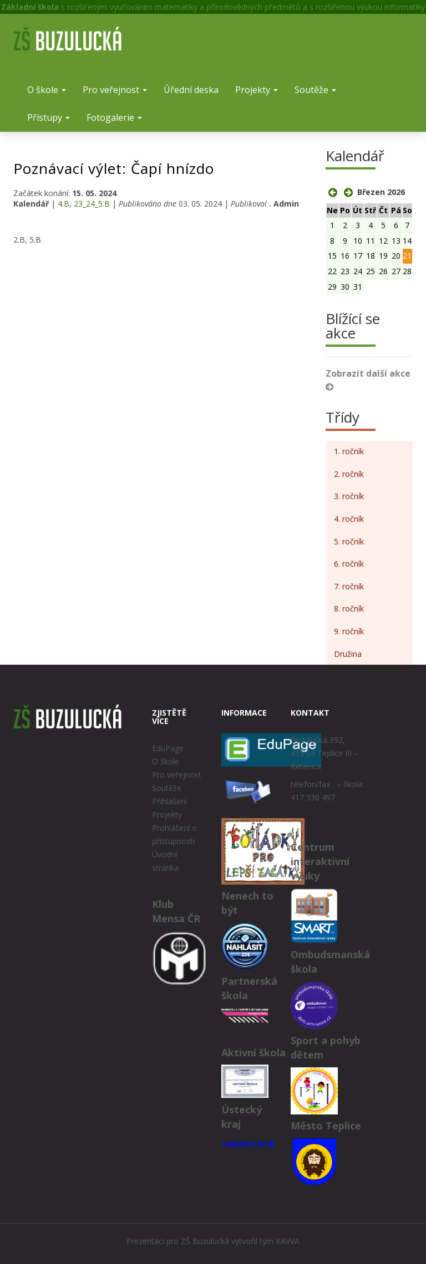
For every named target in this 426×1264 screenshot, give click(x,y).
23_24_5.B (92, 203)
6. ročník (349, 563)
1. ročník (349, 451)
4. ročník (349, 518)
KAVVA (288, 1241)
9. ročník (349, 631)
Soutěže (315, 90)
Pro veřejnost (115, 90)
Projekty (256, 90)
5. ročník (349, 541)
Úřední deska (191, 90)
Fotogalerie (114, 117)
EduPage (168, 748)
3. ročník (349, 496)
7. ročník (349, 586)
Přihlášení (169, 801)
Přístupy (48, 117)
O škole (46, 90)
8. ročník (349, 608)
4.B (63, 203)
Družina (348, 654)
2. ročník (349, 474)
